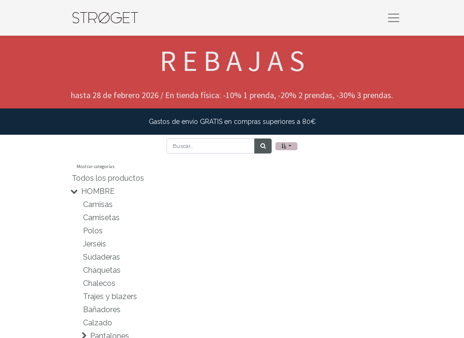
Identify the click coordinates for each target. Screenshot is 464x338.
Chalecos (99, 283)
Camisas (98, 204)
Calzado (97, 322)
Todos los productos (108, 178)
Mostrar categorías (95, 166)
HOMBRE (97, 191)
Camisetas (101, 217)
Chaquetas (102, 270)
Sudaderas (101, 257)
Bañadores (102, 309)
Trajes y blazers (110, 296)
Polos (93, 230)
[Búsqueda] (263, 146)
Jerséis (94, 243)
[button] (286, 146)
